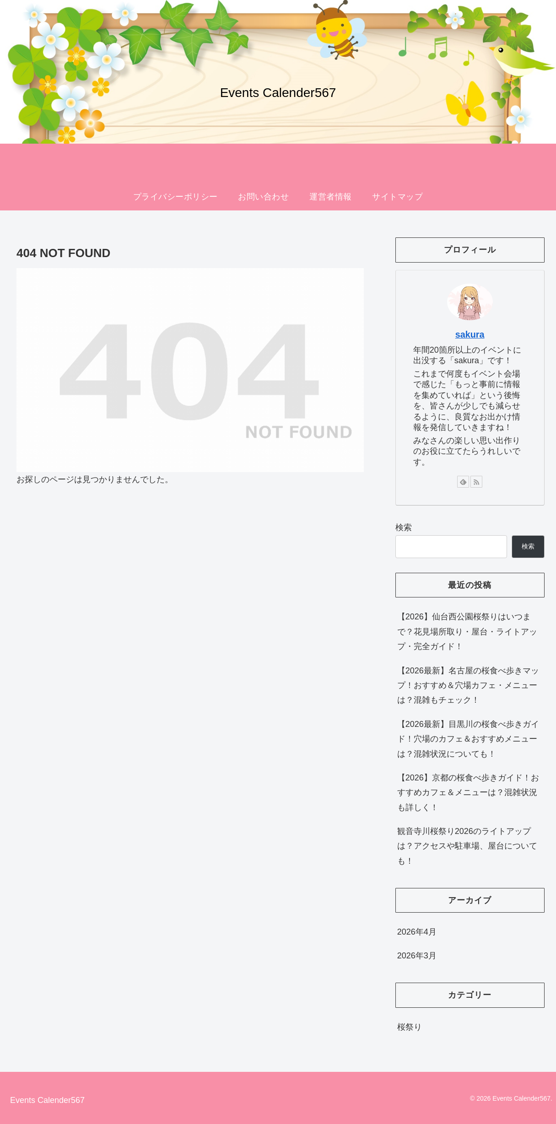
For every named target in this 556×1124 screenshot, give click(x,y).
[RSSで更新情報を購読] (476, 482)
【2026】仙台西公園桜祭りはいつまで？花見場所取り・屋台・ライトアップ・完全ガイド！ (467, 631)
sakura (470, 334)
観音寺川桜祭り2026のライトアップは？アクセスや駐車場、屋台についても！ (467, 846)
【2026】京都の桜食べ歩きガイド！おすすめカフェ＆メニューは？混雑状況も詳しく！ (468, 792)
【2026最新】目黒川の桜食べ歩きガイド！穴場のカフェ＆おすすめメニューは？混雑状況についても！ (468, 739)
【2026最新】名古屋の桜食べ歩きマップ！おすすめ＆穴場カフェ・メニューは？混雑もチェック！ (468, 685)
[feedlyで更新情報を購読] (463, 482)
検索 (403, 527)
